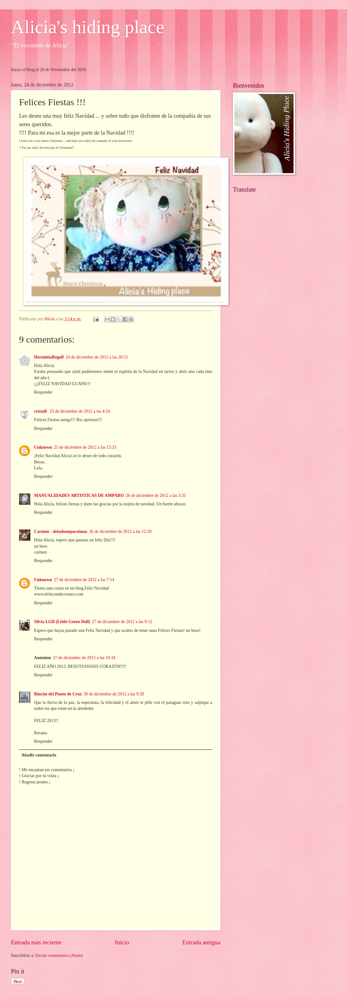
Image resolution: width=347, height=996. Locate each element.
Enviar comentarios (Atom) (59, 955)
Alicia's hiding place (87, 27)
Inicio (122, 942)
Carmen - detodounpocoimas (60, 531)
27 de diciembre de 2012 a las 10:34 (84, 657)
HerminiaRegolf (49, 357)
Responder (43, 392)
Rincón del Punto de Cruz (58, 694)
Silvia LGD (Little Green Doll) (62, 621)
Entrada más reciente (36, 942)
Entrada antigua (201, 942)
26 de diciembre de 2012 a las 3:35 (156, 495)
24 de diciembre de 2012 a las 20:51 (97, 357)
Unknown (43, 447)
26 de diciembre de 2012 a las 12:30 (120, 531)
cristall (41, 411)
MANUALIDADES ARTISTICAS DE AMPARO (79, 495)
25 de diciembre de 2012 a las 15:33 (85, 447)
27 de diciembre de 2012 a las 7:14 (84, 579)
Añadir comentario (38, 755)
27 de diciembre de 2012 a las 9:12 (122, 621)
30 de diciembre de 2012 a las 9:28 (114, 694)
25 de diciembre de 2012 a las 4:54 (80, 411)
